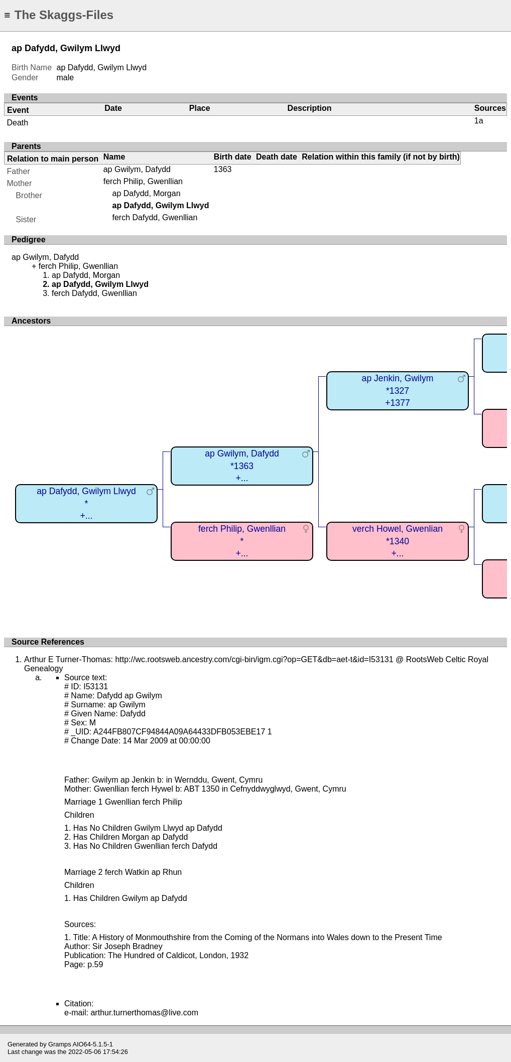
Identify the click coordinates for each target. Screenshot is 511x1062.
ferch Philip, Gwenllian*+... (242, 541)
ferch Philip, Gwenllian (143, 181)
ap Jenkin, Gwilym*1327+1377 (398, 390)
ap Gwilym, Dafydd (137, 169)
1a (478, 120)
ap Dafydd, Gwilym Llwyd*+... (86, 503)
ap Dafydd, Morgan (146, 193)
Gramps (59, 1044)
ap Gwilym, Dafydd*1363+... (242, 465)
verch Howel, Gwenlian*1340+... (397, 541)
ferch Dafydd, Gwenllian (154, 217)
